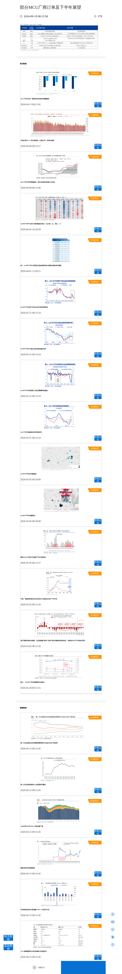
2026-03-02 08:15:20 (30, 604)
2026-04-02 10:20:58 (30, 229)
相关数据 (8, 938)
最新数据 (8, 947)
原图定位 (98, 104)
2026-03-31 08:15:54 (30, 312)
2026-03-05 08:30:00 (30, 479)
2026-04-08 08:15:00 (30, 187)
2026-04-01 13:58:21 (30, 271)
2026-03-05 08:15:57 (30, 563)
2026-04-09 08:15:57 (30, 146)
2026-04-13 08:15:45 (30, 104)
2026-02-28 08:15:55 (30, 688)
